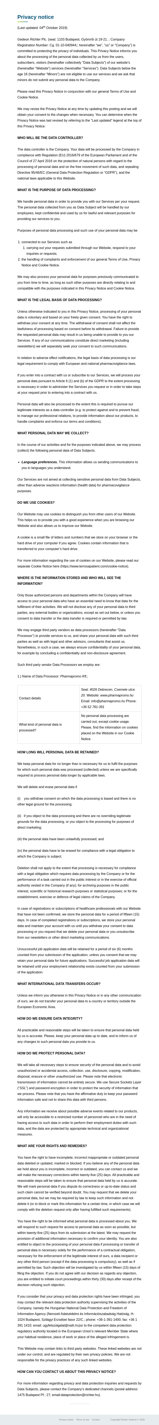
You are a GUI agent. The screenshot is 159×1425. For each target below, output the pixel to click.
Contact (96, 1419)
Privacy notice (66, 1419)
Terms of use (82, 1419)
